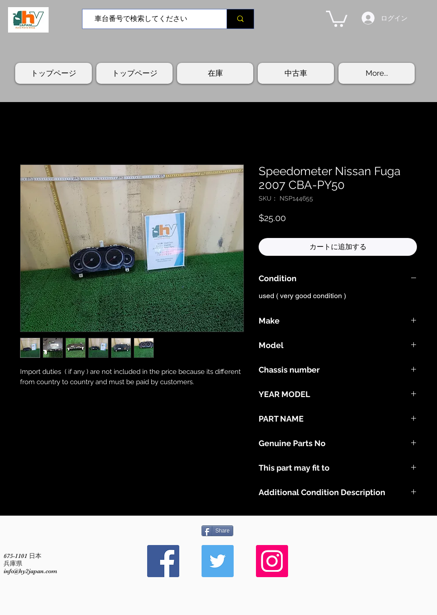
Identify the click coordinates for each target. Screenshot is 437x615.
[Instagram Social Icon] (272, 561)
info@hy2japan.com (30, 570)
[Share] (217, 530)
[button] (336, 18)
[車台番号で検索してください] (151, 19)
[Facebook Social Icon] (163, 561)
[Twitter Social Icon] (218, 561)
